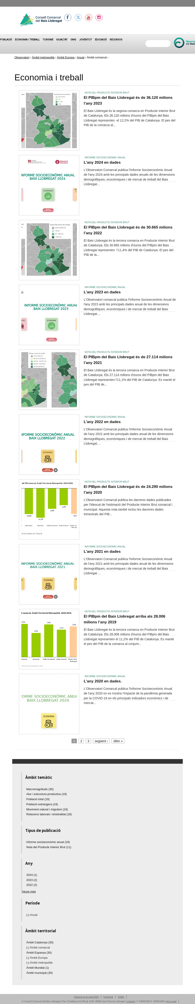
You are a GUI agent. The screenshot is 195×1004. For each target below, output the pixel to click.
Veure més (29, 891)
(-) (28, 915)
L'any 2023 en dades (102, 292)
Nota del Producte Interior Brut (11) (48, 847)
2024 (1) (31, 875)
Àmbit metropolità (43, 57)
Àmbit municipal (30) (39, 972)
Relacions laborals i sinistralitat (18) (49, 814)
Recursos (116, 39)
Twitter (121, 997)
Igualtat (62, 39)
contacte (131, 1001)
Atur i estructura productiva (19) (46, 794)
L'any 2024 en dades (102, 162)
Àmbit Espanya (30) (39, 952)
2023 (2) (31, 880)
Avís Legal (171, 1001)
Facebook (108, 997)
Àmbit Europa (65, 57)
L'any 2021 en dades (102, 551)
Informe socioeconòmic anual (105, 157)
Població (6, 39)
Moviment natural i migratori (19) (47, 809)
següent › (101, 741)
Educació (101, 39)
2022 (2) (31, 885)
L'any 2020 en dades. (103, 681)
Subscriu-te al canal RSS (86, 997)
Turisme (48, 39)
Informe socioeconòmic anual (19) (48, 842)
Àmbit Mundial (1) (37, 967)
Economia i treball (27, 39)
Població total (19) (38, 799)
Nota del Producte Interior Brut (107, 92)
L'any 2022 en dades (102, 421)
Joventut (85, 39)
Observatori (21, 57)
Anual (80, 57)
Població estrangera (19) (42, 804)
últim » (118, 741)
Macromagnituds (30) (40, 789)
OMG (73, 39)
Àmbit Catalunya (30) (40, 942)
